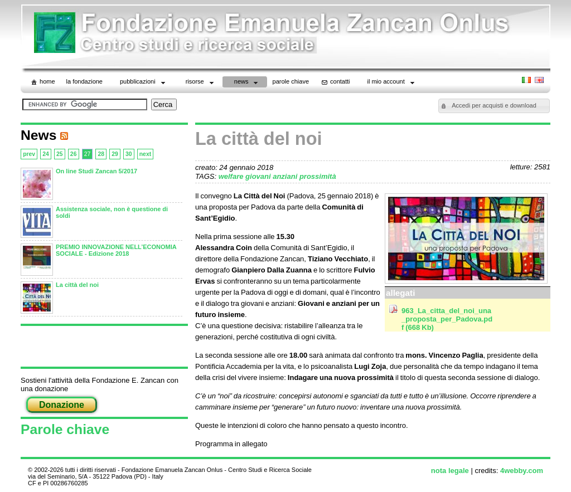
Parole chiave (65, 429)
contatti (335, 81)
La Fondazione (84, 81)
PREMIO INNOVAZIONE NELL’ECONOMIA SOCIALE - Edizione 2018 (116, 250)
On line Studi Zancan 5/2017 (96, 171)
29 (115, 154)
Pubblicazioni (143, 82)
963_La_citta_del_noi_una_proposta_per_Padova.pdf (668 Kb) (446, 319)
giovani (259, 176)
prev (29, 154)
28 (101, 154)
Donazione (61, 405)
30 (128, 154)
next (145, 154)
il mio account (392, 82)
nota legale (450, 470)
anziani (286, 176)
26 (73, 154)
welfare (232, 176)
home (42, 81)
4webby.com (521, 470)
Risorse (201, 82)
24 (45, 154)
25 (59, 154)
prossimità (317, 176)
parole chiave (291, 81)
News (247, 82)
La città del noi (77, 284)
